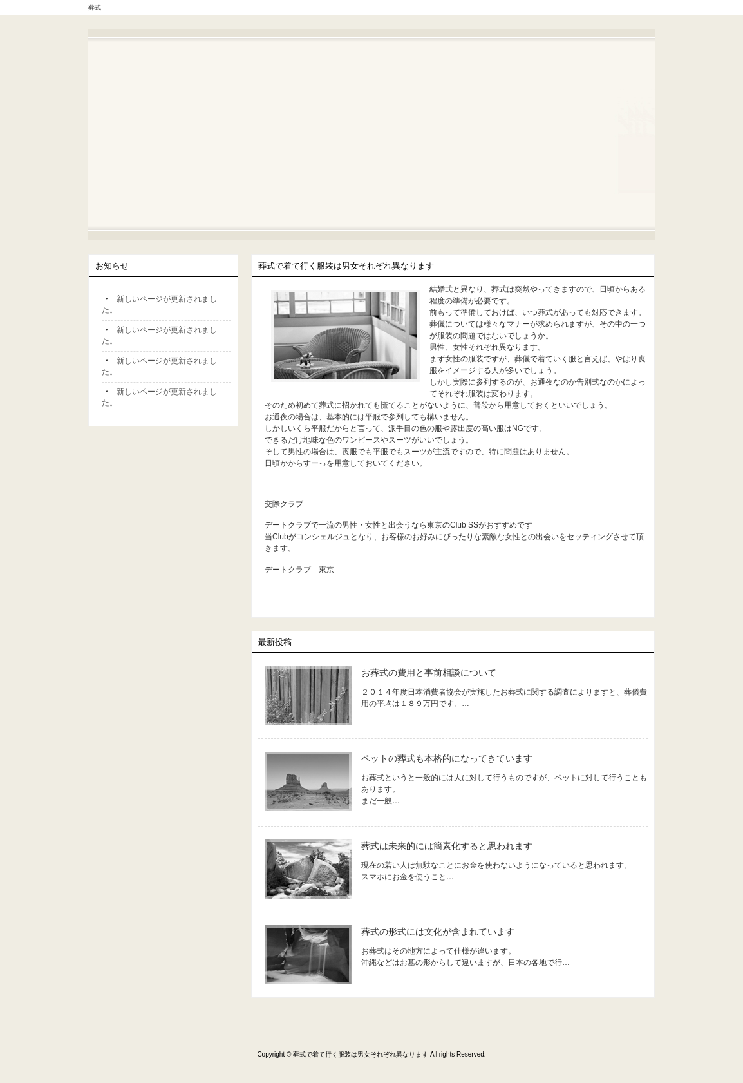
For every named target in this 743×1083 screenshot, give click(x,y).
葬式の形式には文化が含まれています (437, 931)
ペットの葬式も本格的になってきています (446, 758)
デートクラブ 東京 (299, 569)
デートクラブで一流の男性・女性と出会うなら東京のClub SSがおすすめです (398, 525)
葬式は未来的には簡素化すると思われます (446, 846)
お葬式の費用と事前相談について (428, 672)
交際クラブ (284, 503)
